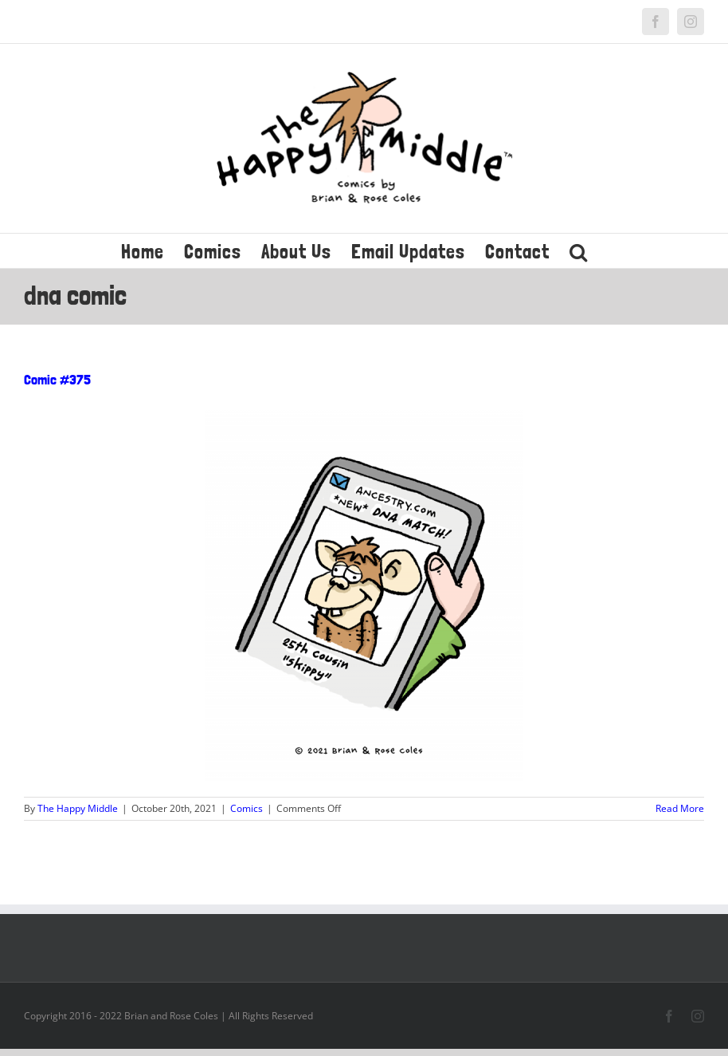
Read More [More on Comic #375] (680, 808)
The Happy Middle (77, 808)
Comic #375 (57, 379)
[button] (578, 251)
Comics (246, 808)
